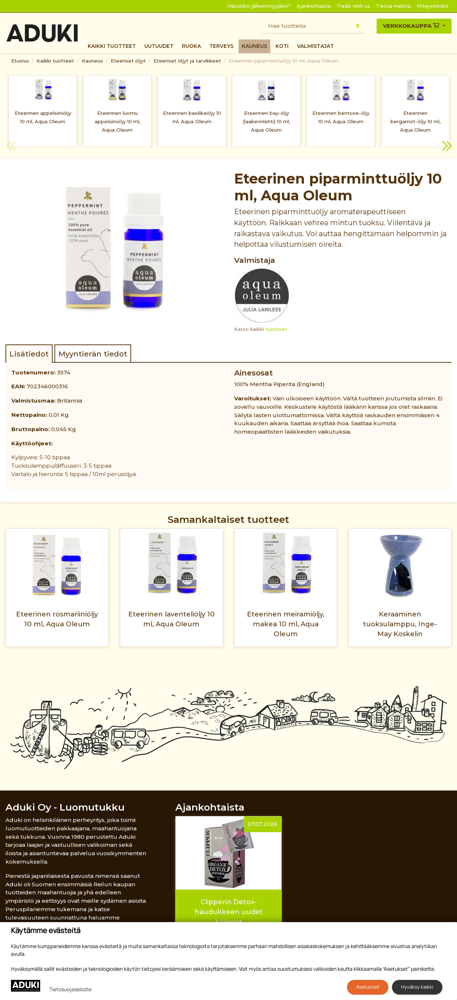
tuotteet (276, 329)
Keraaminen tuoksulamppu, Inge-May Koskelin (400, 624)
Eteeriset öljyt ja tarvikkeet (187, 61)
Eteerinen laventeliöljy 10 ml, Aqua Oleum (171, 619)
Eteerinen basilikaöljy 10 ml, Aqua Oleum (192, 117)
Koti (282, 46)
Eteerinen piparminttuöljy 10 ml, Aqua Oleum (283, 61)
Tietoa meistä (393, 6)
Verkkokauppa (412, 25)
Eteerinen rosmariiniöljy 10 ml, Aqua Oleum (57, 619)
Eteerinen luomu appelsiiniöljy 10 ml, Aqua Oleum (117, 121)
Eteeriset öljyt (128, 61)
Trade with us (353, 6)
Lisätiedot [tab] (29, 353)
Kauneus (254, 46)
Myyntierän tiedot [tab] (92, 353)
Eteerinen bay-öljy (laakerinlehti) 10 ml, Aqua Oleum (266, 121)
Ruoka (191, 46)
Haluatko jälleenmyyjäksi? (259, 6)
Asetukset (367, 987)
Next (446, 146)
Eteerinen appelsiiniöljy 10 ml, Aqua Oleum (43, 117)
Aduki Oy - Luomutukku (65, 807)
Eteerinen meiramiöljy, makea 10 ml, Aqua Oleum (285, 624)
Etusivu (20, 61)
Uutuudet (159, 46)
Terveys (221, 46)
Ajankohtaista (314, 6)
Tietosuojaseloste (70, 989)
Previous (10, 146)
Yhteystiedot (432, 6)
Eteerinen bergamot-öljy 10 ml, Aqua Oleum (416, 121)
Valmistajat (315, 46)
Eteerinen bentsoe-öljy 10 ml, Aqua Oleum (340, 117)
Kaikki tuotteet (112, 46)
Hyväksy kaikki (417, 987)
